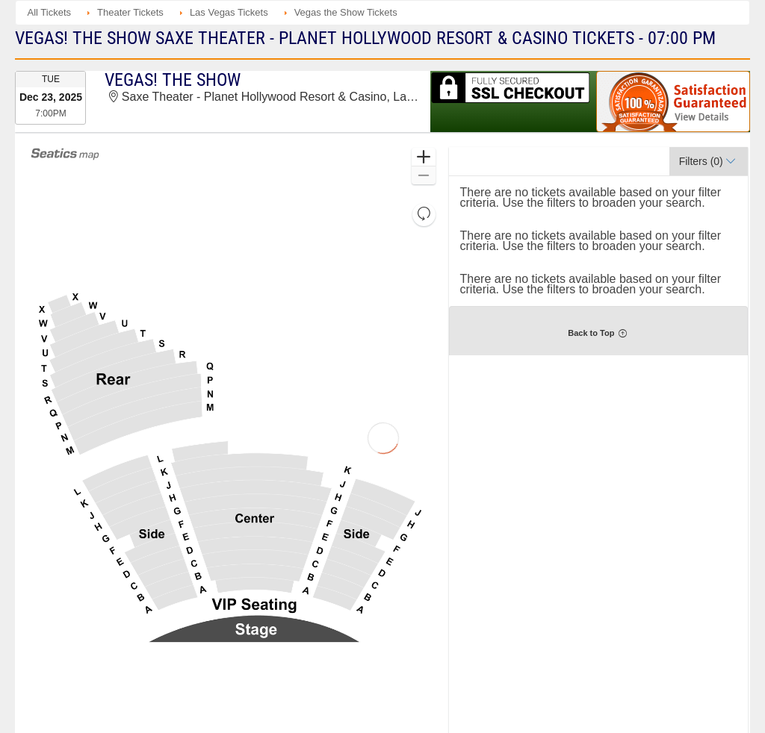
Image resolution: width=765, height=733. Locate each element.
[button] (423, 157)
